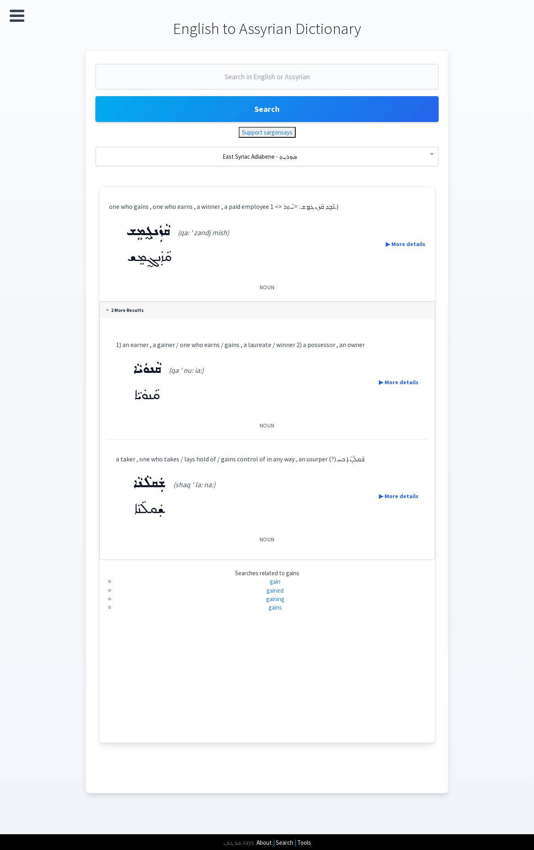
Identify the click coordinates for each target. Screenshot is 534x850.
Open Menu (17, 16)
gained (275, 590)
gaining (275, 599)
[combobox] (267, 80)
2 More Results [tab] (125, 310)
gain (275, 581)
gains (275, 607)
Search (267, 109)
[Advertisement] (267, 686)
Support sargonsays (267, 132)
